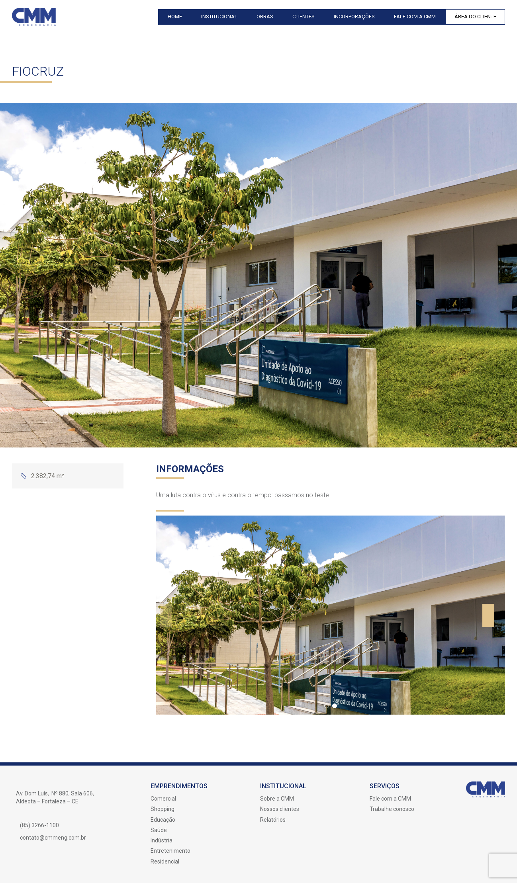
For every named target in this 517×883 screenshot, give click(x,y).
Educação (163, 820)
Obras (265, 17)
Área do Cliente (475, 17)
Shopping (162, 809)
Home (175, 17)
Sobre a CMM (277, 798)
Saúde (159, 830)
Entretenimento (170, 851)
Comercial (163, 798)
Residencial (165, 861)
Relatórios (273, 820)
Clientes (303, 17)
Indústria (161, 840)
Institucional (219, 17)
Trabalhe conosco (392, 809)
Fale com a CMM (415, 17)
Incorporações (354, 17)
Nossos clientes (279, 809)
